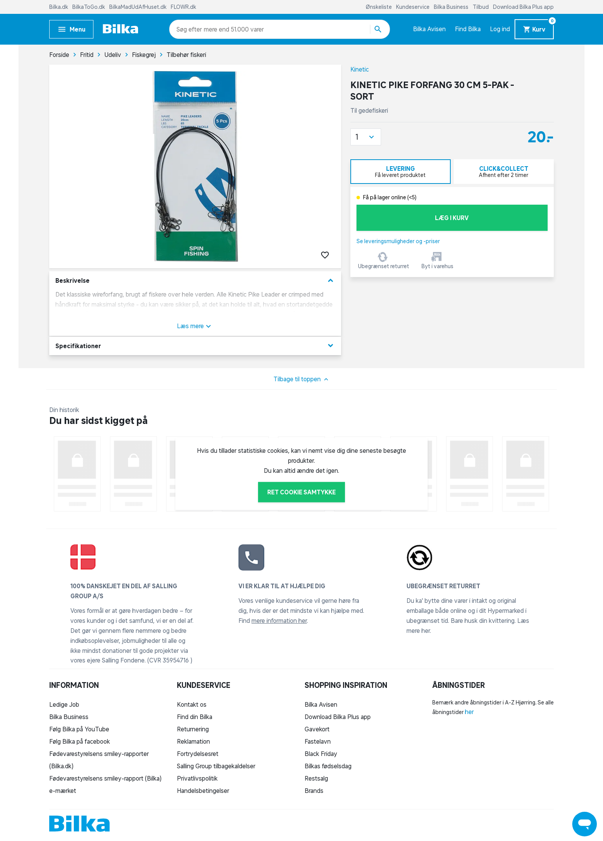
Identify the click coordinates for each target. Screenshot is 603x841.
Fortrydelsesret (197, 753)
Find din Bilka (194, 716)
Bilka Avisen (429, 28)
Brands (314, 790)
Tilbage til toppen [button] (301, 379)
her (469, 711)
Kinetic (359, 69)
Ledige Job (64, 704)
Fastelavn (318, 741)
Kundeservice (413, 7)
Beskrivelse (195, 280)
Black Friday (321, 753)
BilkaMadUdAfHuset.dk (138, 7)
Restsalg (316, 778)
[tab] (400, 171)
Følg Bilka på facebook (79, 741)
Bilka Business (452, 7)
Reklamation (193, 741)
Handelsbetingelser (203, 790)
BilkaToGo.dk (89, 7)
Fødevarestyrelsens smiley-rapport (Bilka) (105, 778)
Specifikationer (195, 345)
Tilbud (481, 7)
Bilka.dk (59, 7)
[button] (366, 137)
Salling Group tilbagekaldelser (216, 766)
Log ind (500, 28)
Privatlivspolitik (197, 778)
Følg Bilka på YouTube (79, 729)
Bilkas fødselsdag (328, 766)
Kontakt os (192, 704)
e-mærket (62, 790)
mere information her (279, 620)
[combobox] (190, 29)
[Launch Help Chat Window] (584, 824)
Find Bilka (468, 28)
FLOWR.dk (183, 7)
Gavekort (317, 729)
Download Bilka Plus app (523, 7)
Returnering (193, 729)
